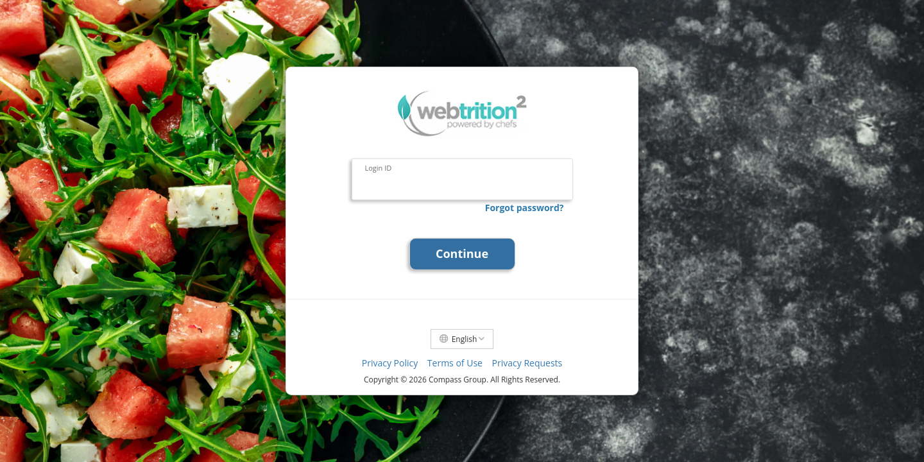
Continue (462, 253)
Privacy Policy (390, 363)
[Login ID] (462, 180)
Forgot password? (524, 207)
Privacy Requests (527, 363)
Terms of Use (455, 363)
